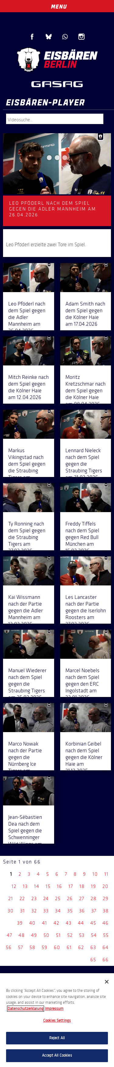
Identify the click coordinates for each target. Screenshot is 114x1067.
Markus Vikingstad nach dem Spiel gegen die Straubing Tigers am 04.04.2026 (26, 467)
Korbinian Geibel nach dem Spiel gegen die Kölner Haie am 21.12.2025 (83, 757)
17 (70, 886)
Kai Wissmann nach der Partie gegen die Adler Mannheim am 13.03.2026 (25, 610)
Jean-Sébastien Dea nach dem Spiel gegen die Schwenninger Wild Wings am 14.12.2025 (25, 834)
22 (22, 898)
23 (34, 898)
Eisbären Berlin (57, 59)
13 (25, 886)
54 (94, 935)
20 (105, 886)
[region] (57, 1020)
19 (93, 886)
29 (106, 898)
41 (44, 923)
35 (70, 911)
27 (81, 898)
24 (46, 898)
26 (70, 898)
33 (46, 911)
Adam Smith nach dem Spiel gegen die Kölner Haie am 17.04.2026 (85, 313)
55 (106, 935)
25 (57, 898)
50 (46, 935)
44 (81, 923)
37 (93, 911)
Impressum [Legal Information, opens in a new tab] (54, 1008)
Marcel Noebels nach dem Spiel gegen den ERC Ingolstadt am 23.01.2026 (82, 684)
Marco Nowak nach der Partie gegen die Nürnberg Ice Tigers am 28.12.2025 (25, 760)
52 (70, 935)
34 (58, 911)
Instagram (81, 37)
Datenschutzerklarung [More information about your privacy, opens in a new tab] (25, 1008)
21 (10, 898)
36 (82, 911)
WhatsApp (65, 37)
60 (57, 947)
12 (14, 886)
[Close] (106, 981)
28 (93, 898)
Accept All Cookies (57, 1055)
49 (34, 935)
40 (32, 923)
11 (106, 874)
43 (68, 923)
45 (93, 923)
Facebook (32, 37)
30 (11, 911)
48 (22, 935)
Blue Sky (49, 37)
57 (20, 947)
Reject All (57, 1038)
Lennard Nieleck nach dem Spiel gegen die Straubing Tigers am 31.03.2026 (83, 464)
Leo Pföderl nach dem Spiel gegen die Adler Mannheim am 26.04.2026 (26, 317)
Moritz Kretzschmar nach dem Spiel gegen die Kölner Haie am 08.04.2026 (85, 390)
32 (34, 911)
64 (105, 947)
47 (9, 935)
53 (82, 935)
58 (32, 947)
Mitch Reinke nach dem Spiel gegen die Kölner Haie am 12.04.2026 (28, 387)
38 (106, 911)
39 (20, 923)
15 (48, 886)
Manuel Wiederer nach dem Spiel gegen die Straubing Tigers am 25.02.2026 (27, 684)
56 (9, 947)
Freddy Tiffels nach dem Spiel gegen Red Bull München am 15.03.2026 (82, 537)
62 (81, 947)
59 (44, 947)
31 (22, 911)
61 (69, 947)
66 (105, 959)
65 (93, 959)
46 (105, 923)
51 (58, 935)
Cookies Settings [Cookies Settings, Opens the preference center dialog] (57, 1020)
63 (93, 947)
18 (82, 886)
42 (56, 923)
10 (95, 874)
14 (36, 886)
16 (59, 886)
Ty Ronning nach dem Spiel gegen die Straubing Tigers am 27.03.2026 (26, 537)
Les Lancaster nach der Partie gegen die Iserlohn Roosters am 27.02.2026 (85, 610)
